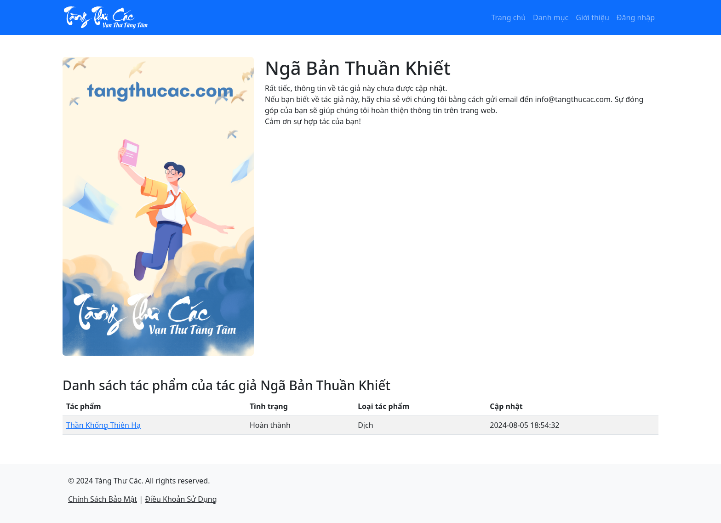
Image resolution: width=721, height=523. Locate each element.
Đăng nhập (636, 17)
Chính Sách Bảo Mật (102, 499)
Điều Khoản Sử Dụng (181, 499)
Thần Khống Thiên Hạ (103, 425)
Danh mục (550, 17)
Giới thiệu (592, 17)
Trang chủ (508, 17)
